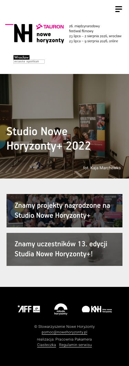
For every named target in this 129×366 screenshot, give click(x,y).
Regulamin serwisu (75, 345)
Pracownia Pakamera (73, 339)
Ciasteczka (46, 345)
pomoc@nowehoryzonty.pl (64, 332)
